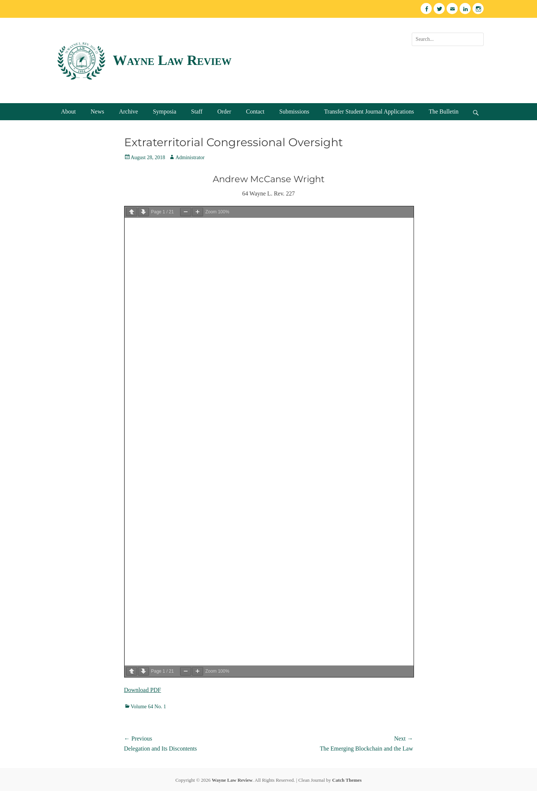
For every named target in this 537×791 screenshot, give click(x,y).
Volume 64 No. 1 (148, 706)
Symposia (164, 111)
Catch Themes (347, 780)
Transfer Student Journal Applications (369, 111)
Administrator (190, 157)
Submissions (294, 111)
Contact (255, 111)
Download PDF (142, 690)
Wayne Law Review (172, 60)
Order (224, 111)
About (68, 111)
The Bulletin (443, 111)
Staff (197, 111)
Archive (128, 111)
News (97, 111)
